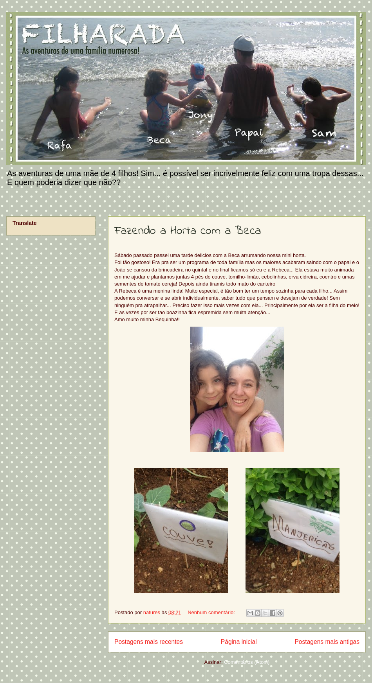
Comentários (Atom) (246, 662)
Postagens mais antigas (326, 641)
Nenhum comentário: (212, 612)
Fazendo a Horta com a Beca (187, 231)
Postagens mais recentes (148, 641)
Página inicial (239, 641)
